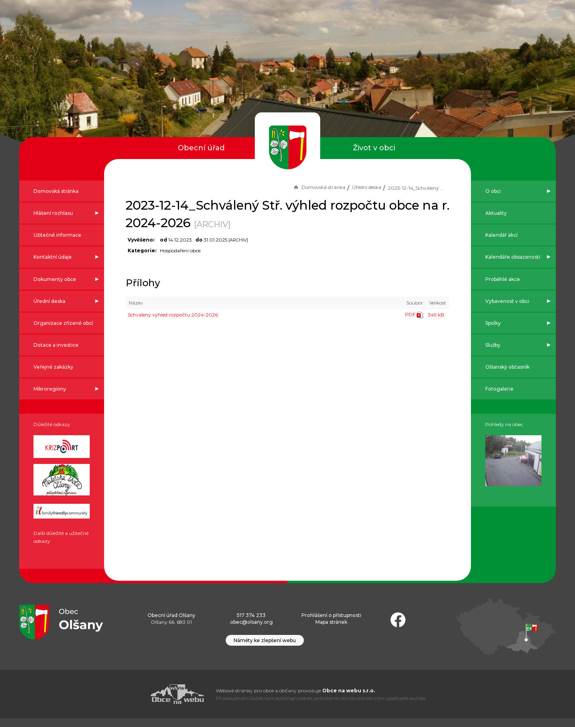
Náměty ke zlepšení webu (265, 649)
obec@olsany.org (251, 631)
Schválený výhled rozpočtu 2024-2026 (183, 315)
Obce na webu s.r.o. (348, 699)
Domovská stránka (308, 187)
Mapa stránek (331, 631)
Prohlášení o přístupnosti (331, 624)
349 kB (425, 315)
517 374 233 (251, 624)
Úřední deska (355, 187)
